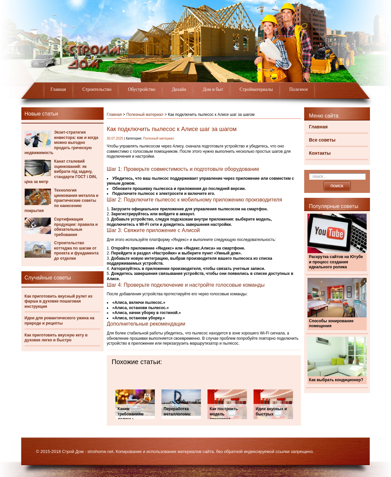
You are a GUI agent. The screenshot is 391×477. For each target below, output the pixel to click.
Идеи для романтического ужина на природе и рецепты (59, 321)
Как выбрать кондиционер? (336, 380)
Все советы (322, 140)
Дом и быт (213, 89)
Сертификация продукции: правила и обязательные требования (76, 227)
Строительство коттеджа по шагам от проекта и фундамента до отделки (76, 251)
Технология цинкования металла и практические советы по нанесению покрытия (62, 200)
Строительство (97, 89)
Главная (58, 89)
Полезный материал (144, 114)
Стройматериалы (256, 89)
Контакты (320, 153)
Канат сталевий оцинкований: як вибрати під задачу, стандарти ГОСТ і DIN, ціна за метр (61, 171)
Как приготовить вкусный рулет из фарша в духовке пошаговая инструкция (59, 301)
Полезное (298, 89)
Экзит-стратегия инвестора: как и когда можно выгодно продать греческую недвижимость (61, 142)
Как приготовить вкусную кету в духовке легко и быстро (56, 338)
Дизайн (179, 89)
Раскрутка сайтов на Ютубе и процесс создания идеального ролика (336, 261)
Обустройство (142, 89)
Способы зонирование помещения (331, 324)
